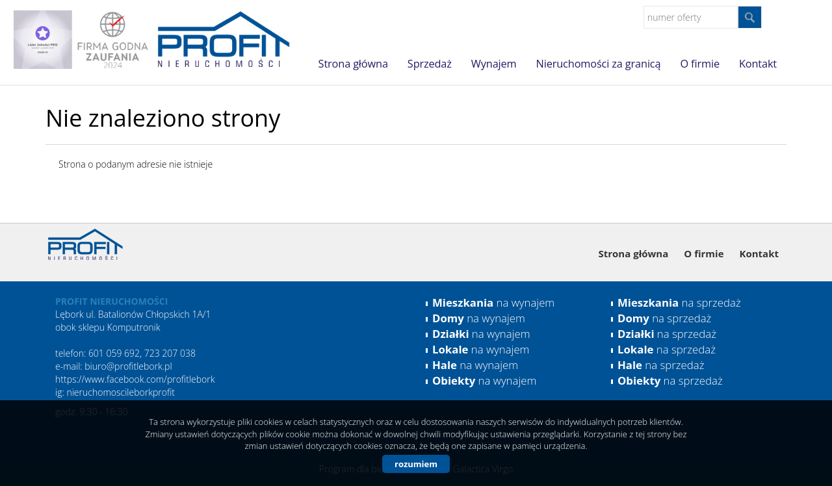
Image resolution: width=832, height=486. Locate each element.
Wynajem (494, 64)
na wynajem (493, 302)
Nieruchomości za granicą (598, 64)
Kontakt (758, 64)
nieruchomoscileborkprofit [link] (120, 392)
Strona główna (353, 64)
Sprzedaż (430, 64)
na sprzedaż (679, 302)
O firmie (699, 64)
